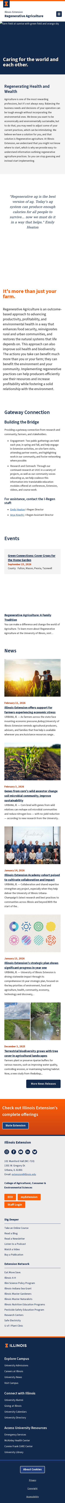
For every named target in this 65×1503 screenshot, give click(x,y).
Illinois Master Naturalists (18, 1299)
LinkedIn (27, 1152)
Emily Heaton (17, 509)
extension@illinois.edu (24, 1174)
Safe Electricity (12, 1320)
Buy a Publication (13, 1255)
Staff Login (15, 1205)
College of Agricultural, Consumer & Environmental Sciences (25, 1185)
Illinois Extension (14, 12)
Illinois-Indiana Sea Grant (17, 1288)
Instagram (6, 1152)
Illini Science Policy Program (19, 1283)
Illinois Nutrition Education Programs (24, 1304)
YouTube (20, 1152)
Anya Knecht (17, 515)
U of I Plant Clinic (13, 1326)
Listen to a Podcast (15, 1244)
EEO (10, 1197)
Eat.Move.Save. (12, 1272)
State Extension (16, 1126)
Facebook (13, 1152)
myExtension (29, 1197)
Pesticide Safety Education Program (24, 1310)
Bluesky (34, 1152)
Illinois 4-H (10, 1278)
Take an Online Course (16, 1228)
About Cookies (32, 1469)
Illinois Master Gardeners (17, 1294)
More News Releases (43, 1084)
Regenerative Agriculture (24, 16)
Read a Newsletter (14, 1239)
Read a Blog (11, 1233)
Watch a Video (12, 1249)
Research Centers (13, 1315)
